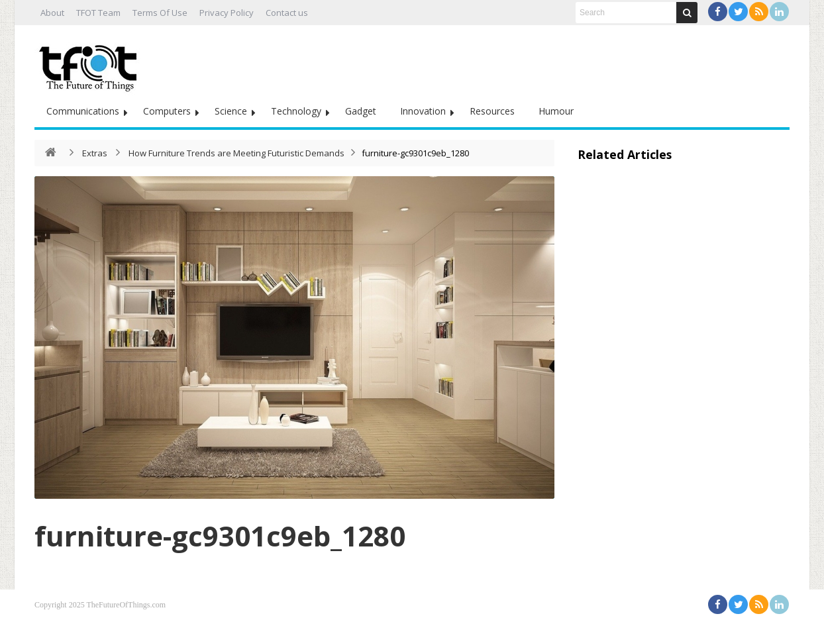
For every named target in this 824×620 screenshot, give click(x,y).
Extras (94, 153)
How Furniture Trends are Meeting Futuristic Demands (236, 153)
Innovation (423, 111)
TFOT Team (98, 13)
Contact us (287, 13)
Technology (296, 111)
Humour (556, 111)
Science (231, 111)
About (52, 13)
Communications (82, 111)
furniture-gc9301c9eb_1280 (219, 535)
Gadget (360, 111)
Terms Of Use (159, 13)
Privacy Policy (226, 13)
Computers (167, 111)
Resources (492, 111)
